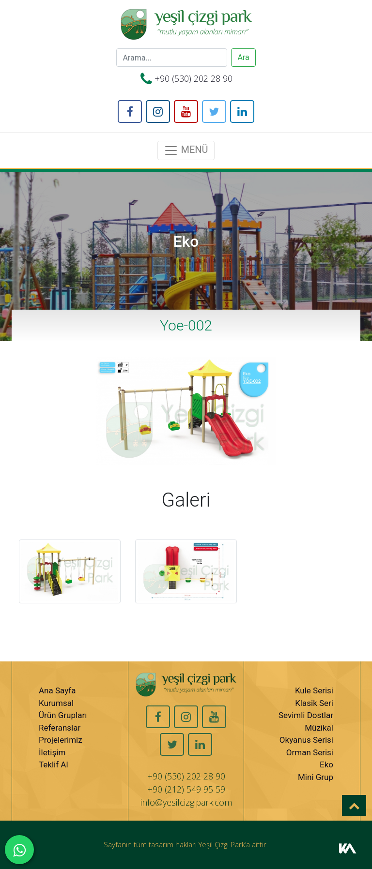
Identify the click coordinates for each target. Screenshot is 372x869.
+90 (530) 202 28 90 (193, 78)
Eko (326, 764)
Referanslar (59, 728)
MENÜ (186, 150)
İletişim (52, 752)
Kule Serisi (314, 690)
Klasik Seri (314, 703)
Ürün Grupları (63, 715)
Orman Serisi (309, 752)
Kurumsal (56, 703)
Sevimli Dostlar (306, 715)
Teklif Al (53, 764)
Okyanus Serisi (306, 740)
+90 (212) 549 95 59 (186, 789)
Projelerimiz (60, 740)
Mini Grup (315, 777)
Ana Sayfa (57, 690)
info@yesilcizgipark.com (186, 802)
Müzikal (319, 728)
